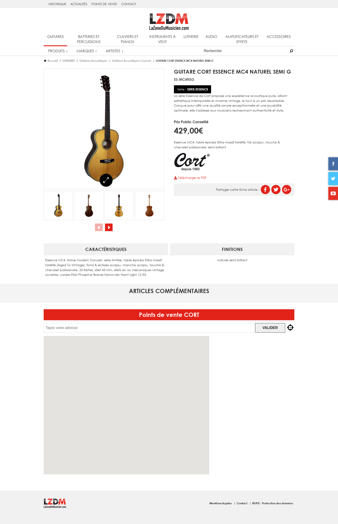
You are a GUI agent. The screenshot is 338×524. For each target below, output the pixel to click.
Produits (56, 50)
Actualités (78, 4)
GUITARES (68, 60)
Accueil (52, 60)
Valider (273, 328)
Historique (57, 4)
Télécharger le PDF (190, 177)
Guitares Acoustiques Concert (131, 60)
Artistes (113, 50)
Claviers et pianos (127, 39)
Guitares (55, 36)
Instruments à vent (162, 39)
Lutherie (191, 36)
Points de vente (104, 4)
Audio (211, 36)
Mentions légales (221, 503)
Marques (85, 50)
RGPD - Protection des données (272, 503)
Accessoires (279, 36)
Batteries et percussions (89, 39)
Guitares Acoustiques (93, 60)
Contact (128, 4)
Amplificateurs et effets (242, 39)
